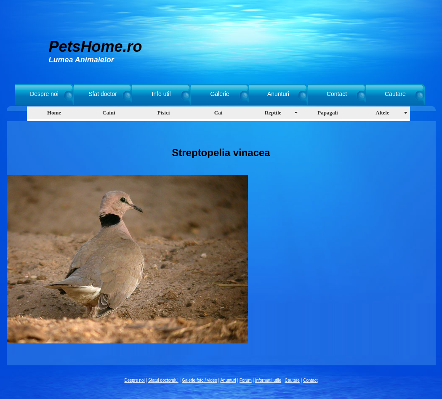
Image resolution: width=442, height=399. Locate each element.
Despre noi (44, 93)
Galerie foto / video (199, 380)
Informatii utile (268, 380)
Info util (161, 93)
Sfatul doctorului (163, 380)
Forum (246, 380)
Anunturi (278, 93)
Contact (337, 93)
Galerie (219, 93)
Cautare (395, 93)
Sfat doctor (102, 93)
